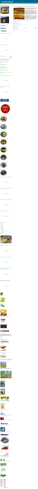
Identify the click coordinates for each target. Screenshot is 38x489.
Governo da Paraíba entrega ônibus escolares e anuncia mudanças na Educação (23, 6)
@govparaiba (17, 22)
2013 (1, 227)
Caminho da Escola (7, 1)
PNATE (23, 24)
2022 (1, 223)
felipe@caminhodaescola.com (7, 59)
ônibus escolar (20, 24)
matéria (15, 20)
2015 (1, 226)
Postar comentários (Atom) (17, 29)
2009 (1, 233)
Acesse (1, 337)
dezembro (2, 228)
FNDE (2, 62)
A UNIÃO (15, 21)
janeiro (2, 231)
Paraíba (21, 24)
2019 (1, 224)
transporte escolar (25, 24)
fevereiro (2, 230)
